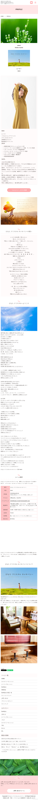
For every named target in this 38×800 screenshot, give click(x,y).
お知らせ (4, 714)
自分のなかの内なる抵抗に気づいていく (11, 738)
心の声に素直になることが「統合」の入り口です (14, 741)
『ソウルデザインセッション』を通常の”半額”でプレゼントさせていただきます (19, 750)
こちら (30, 505)
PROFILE (4, 689)
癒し (3, 731)
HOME (2, 16)
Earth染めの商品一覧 (7, 692)
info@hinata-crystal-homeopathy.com (20, 500)
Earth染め (4, 687)
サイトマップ (5, 703)
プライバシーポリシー (7, 701)
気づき (3, 728)
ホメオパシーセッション (8, 681)
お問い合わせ (5, 698)
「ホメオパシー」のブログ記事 (19, 190)
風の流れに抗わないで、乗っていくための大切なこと (15, 744)
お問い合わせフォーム (19, 790)
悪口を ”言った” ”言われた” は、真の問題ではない (15, 747)
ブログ (3, 719)
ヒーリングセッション (7, 684)
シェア (2, 668)
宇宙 (3, 725)
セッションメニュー (6, 695)
